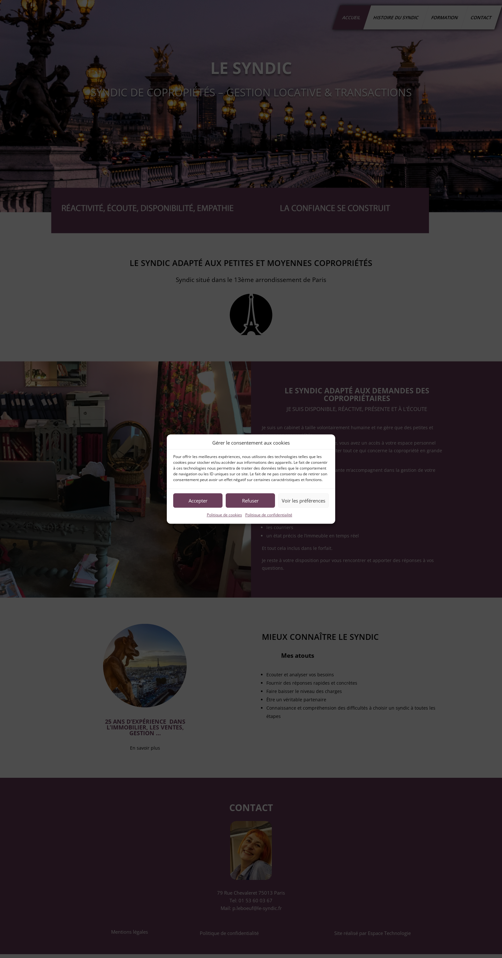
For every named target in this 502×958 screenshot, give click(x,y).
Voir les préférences (303, 500)
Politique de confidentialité (268, 515)
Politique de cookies (224, 515)
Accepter (198, 500)
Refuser (250, 500)
